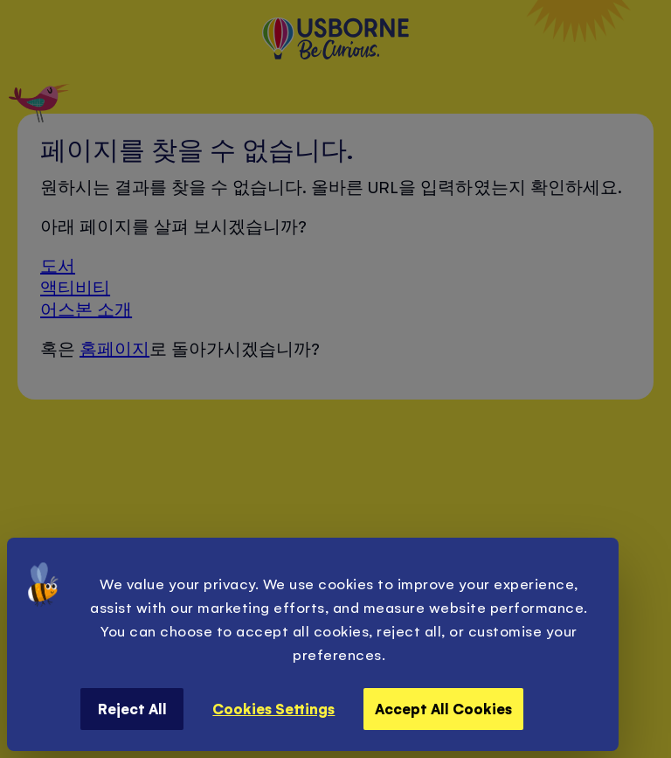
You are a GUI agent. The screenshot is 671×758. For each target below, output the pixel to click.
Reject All (132, 708)
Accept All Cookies (443, 708)
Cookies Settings (273, 708)
